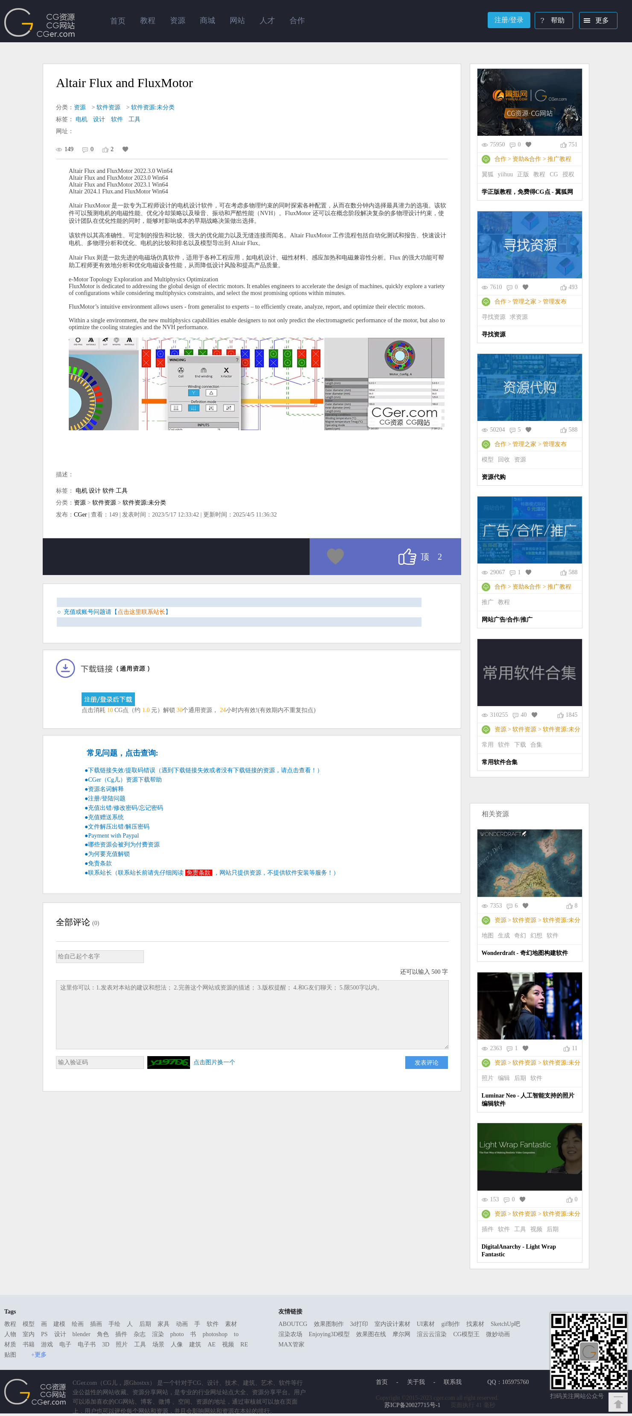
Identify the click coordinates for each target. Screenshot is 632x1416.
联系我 (453, 1382)
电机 (82, 119)
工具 (134, 119)
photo (177, 1334)
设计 (99, 119)
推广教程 (559, 159)
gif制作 (450, 1324)
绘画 (78, 1324)
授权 (568, 174)
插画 (96, 1324)
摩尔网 (401, 1334)
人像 (177, 1344)
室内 (29, 1334)
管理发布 (555, 301)
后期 (520, 1078)
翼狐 (488, 174)
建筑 (195, 1344)
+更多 (39, 1355)
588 (573, 429)
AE (212, 1344)
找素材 (475, 1324)
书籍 (29, 1344)
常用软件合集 (500, 762)
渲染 (158, 1334)
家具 (164, 1324)
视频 (536, 1229)
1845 (572, 715)
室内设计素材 (392, 1324)
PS (44, 1334)
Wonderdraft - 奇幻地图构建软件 (525, 953)
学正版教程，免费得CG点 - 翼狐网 (527, 192)
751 (573, 144)
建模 (59, 1324)
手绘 (114, 1324)
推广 (488, 602)
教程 (539, 174)
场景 (158, 1344)
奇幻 (520, 935)
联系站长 (100, 873)
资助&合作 (526, 159)
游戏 (47, 1344)
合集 (536, 745)
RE (244, 1344)
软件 (117, 119)
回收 (504, 459)
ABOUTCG (292, 1324)
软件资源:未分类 (153, 107)
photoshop (214, 1334)
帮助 (550, 21)
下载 (520, 745)
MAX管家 (291, 1344)
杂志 (140, 1334)
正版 (523, 174)
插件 (488, 1229)
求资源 (519, 317)
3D (105, 1344)
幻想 (536, 935)
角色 (103, 1334)
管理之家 (524, 301)
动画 (182, 1324)
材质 (10, 1344)
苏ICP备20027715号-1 (412, 1405)
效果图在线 (371, 1334)
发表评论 (427, 1062)
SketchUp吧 (505, 1324)
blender (82, 1334)
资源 (80, 107)
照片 (488, 1078)
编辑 (504, 1078)
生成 (504, 935)
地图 (488, 935)
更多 (594, 21)
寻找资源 (494, 317)
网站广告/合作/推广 (507, 619)
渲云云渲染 (432, 1334)
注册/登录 (509, 19)
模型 (488, 459)
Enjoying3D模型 (329, 1334)
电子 (65, 1344)
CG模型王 (466, 1334)
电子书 (87, 1344)
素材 (231, 1324)
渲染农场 (290, 1334)
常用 (488, 745)
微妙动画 (498, 1334)
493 (573, 287)
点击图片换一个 (214, 1062)
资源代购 (494, 477)
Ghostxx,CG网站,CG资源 (39, 22)
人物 (10, 1334)
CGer (80, 514)
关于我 (416, 1382)
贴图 (10, 1355)
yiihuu (505, 174)
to (236, 1334)
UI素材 (426, 1324)
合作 (500, 159)
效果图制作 (329, 1324)
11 (574, 1048)
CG (554, 174)
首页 (118, 21)
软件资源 (108, 107)
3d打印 (359, 1324)
